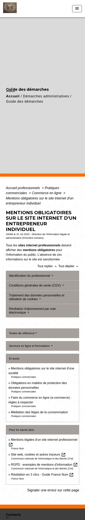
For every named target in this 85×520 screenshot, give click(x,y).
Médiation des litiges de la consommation (39, 412)
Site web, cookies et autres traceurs (38, 454)
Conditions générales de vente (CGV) (35, 285)
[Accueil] (17, 8)
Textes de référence (22, 333)
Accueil (13, 96)
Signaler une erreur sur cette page (53, 490)
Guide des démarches (24, 101)
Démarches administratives (46, 96)
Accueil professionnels (23, 188)
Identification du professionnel (30, 275)
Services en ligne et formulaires (29, 345)
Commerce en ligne (47, 193)
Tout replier (47, 266)
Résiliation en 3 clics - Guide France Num (42, 474)
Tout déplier (68, 266)
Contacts (13, 514)
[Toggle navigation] (77, 8)
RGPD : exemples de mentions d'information (44, 464)
